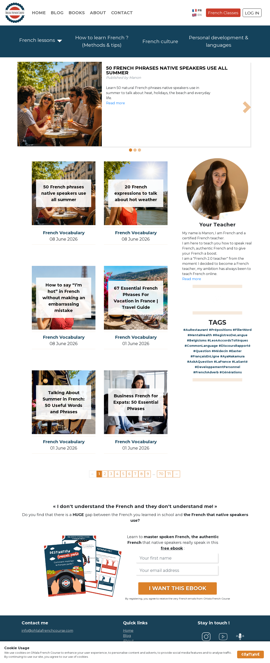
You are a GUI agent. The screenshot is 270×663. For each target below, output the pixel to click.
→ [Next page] (176, 474)
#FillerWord (242, 330)
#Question (202, 351)
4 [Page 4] (117, 474)
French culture (160, 41)
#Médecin (220, 351)
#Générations (231, 372)
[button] (23, 107)
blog (127, 636)
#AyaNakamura (232, 356)
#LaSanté (240, 362)
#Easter (235, 351)
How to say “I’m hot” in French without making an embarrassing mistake (63, 297)
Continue (250, 654)
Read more (115, 103)
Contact (122, 12)
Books (77, 12)
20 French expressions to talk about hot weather (135, 193)
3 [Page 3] (111, 474)
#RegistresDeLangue (230, 335)
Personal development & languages (218, 41)
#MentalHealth (199, 335)
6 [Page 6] (129, 474)
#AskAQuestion (200, 362)
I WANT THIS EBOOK (177, 588)
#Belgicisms (197, 340)
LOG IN (252, 13)
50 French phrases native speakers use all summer (167, 70)
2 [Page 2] (105, 474)
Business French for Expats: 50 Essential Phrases (135, 402)
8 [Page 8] (141, 474)
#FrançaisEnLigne (204, 356)
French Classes (223, 12)
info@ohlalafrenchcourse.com (47, 631)
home (128, 631)
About (98, 12)
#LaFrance (222, 362)
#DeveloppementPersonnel (217, 367)
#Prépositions (220, 330)
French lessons (37, 40)
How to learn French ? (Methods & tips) (102, 41)
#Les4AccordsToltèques (227, 340)
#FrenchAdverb (206, 372)
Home (39, 12)
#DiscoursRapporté (234, 346)
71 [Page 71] (169, 474)
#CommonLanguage (201, 346)
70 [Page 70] (161, 474)
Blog (57, 12)
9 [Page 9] (148, 474)
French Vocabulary (64, 232)
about (128, 641)
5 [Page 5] (123, 474)
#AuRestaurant (195, 330)
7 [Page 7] (135, 474)
